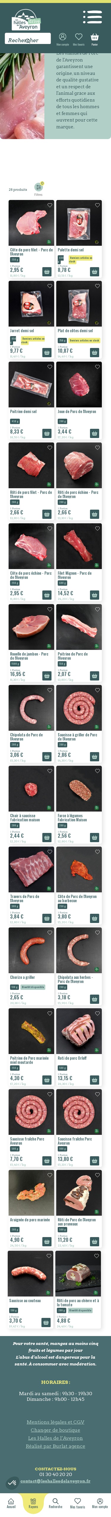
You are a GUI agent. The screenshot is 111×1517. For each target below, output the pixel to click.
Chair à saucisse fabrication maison (25, 817)
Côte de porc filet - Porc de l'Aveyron (31, 252)
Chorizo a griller (22, 977)
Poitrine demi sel (23, 411)
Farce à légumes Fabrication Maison (72, 817)
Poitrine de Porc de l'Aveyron (73, 656)
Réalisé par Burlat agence (55, 1446)
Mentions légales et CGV (55, 1422)
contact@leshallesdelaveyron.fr (55, 1481)
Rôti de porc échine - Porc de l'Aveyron (78, 494)
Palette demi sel (70, 250)
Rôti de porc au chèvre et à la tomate (78, 1302)
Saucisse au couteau (25, 1300)
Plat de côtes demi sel (75, 330)
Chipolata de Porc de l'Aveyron (26, 737)
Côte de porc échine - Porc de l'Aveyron (31, 575)
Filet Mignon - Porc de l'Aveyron (74, 575)
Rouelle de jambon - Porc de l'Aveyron (29, 656)
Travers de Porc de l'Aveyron (24, 898)
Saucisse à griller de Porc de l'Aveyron (77, 737)
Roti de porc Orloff (72, 1058)
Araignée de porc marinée (30, 1220)
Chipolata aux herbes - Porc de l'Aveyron (75, 979)
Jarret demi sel (22, 330)
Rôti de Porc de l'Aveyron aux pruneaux (77, 1222)
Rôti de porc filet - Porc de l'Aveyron (31, 494)
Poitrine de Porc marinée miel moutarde (29, 1060)
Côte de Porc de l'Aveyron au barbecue (77, 898)
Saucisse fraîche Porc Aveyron (27, 1141)
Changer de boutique (55, 1430)
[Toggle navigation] (92, 14)
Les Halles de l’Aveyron (55, 1438)
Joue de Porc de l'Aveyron (77, 411)
